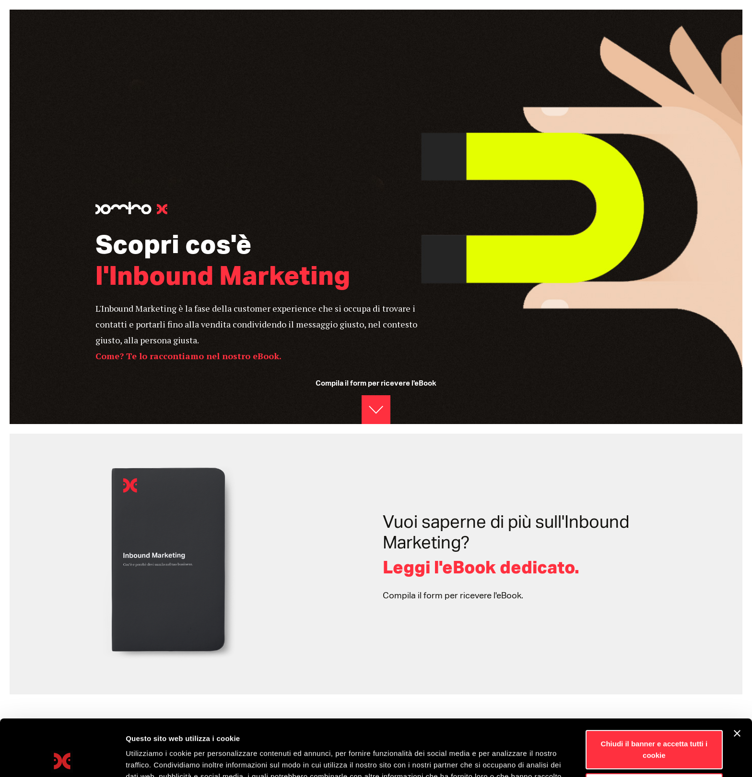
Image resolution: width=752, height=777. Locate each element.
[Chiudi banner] (737, 677)
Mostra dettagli (151, 758)
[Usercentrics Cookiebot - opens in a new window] (62, 758)
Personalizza (654, 730)
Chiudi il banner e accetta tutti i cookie (654, 693)
